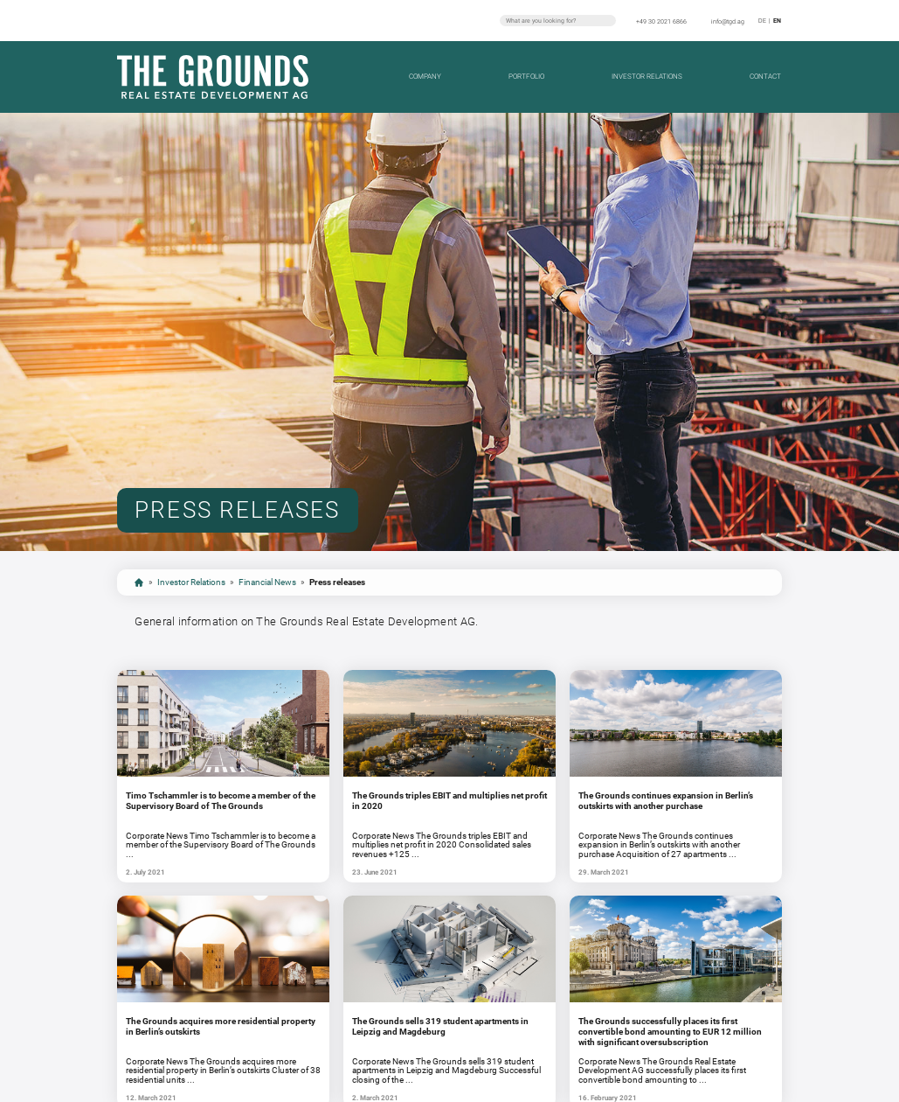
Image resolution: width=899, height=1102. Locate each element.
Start (139, 582)
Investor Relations (647, 76)
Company (425, 76)
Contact (765, 76)
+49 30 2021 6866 (661, 21)
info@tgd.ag (727, 21)
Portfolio (526, 76)
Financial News (267, 582)
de (762, 20)
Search (608, 20)
